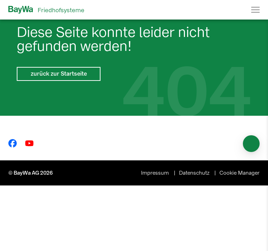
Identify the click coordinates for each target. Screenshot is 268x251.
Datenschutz (195, 173)
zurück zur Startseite (59, 73)
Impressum (155, 173)
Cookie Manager (239, 173)
